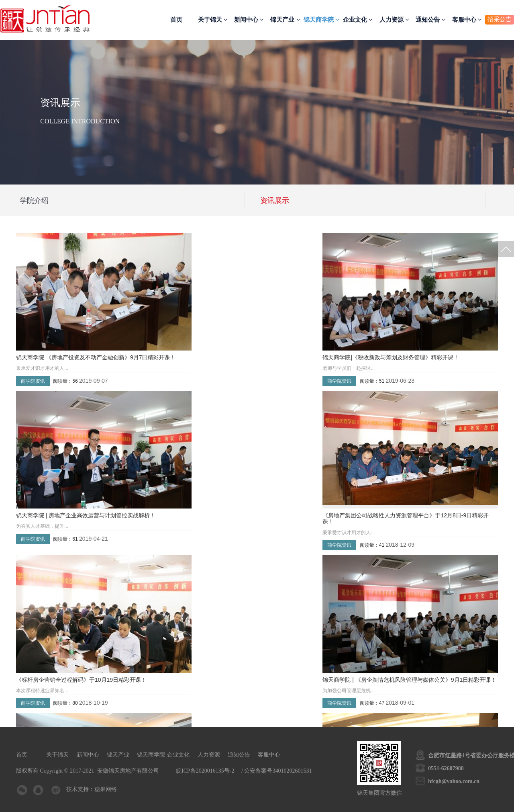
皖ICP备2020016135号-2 (205, 771)
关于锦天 (213, 19)
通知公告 (430, 19)
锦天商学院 (321, 19)
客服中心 (467, 19)
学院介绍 (34, 201)
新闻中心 (249, 19)
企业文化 (358, 19)
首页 (176, 19)
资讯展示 (274, 201)
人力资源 (394, 19)
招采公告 (499, 19)
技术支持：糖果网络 (91, 789)
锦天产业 (285, 19)
